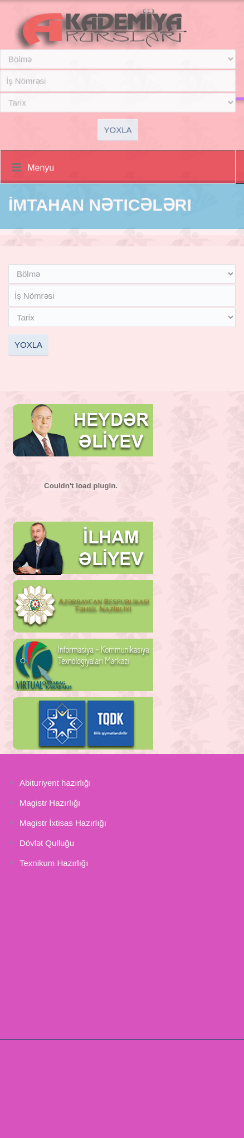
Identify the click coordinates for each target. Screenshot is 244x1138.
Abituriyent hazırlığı (55, 782)
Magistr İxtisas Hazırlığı (62, 823)
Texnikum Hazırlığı (53, 863)
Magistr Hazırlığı (49, 803)
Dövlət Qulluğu (46, 843)
